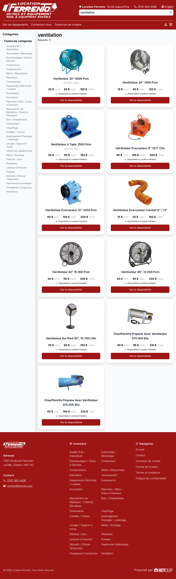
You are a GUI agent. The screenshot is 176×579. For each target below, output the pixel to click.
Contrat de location (147, 466)
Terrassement (109, 475)
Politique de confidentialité (151, 478)
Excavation (76, 489)
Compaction (108, 461)
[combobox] (126, 12)
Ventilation (107, 553)
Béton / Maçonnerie (113, 470)
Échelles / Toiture (80, 516)
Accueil (140, 449)
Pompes (106, 539)
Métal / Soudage (111, 525)
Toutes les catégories (18, 41)
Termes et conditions (148, 472)
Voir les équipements (15, 24)
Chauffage (107, 511)
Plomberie (107, 534)
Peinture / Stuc (78, 534)
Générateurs (77, 511)
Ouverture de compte (68, 24)
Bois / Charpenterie (112, 498)
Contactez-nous (41, 24)
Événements (108, 480)
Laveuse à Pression (81, 539)
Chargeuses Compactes (83, 553)
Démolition (76, 475)
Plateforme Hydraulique (114, 544)
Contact (140, 455)
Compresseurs (78, 470)
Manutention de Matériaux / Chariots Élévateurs (81, 502)
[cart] (170, 24)
